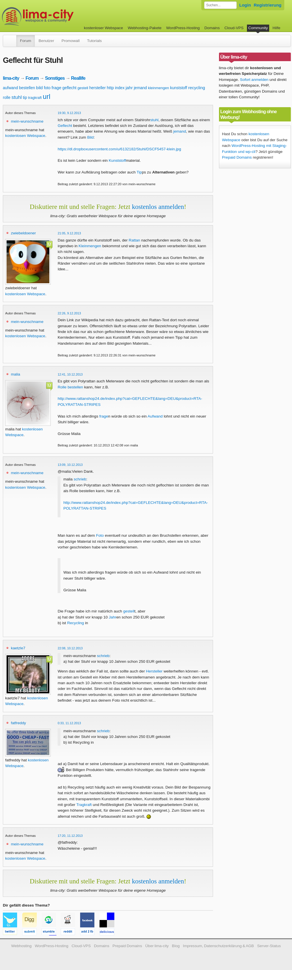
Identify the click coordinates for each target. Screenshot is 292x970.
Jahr (112, 617)
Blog (176, 946)
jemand (140, 87)
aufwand (10, 87)
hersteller (97, 87)
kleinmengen (158, 88)
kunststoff (178, 87)
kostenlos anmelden (158, 206)
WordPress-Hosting (183, 28)
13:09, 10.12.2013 (70, 464)
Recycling (75, 623)
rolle (6, 97)
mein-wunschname (27, 121)
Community (258, 28)
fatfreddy (18, 723)
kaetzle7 (18, 648)
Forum (25, 41)
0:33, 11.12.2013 (69, 723)
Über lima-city (157, 946)
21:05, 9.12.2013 (69, 233)
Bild (90, 137)
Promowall (71, 41)
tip (25, 97)
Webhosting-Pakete (144, 28)
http (110, 87)
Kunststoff (117, 160)
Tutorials (94, 41)
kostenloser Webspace (103, 28)
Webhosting (21, 946)
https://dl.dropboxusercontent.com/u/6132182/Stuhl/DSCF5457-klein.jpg (119, 149)
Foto (100, 535)
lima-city (11, 78)
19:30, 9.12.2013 (69, 113)
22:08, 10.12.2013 (70, 648)
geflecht (69, 87)
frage (56, 87)
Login (245, 5)
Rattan (134, 240)
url (46, 96)
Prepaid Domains (237, 157)
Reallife (78, 78)
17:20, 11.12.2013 (70, 835)
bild (39, 87)
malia (15, 374)
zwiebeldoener (23, 233)
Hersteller (154, 671)
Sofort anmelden (254, 79)
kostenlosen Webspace (25, 135)
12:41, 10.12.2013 (70, 374)
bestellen (27, 87)
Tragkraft (84, 805)
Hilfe (276, 28)
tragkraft (35, 97)
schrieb (80, 479)
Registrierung (267, 5)
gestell (83, 88)
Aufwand (155, 416)
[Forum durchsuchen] (220, 5)
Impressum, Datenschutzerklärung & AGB (218, 946)
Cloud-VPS (234, 28)
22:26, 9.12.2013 (69, 313)
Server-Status (269, 946)
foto (47, 87)
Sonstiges (55, 78)
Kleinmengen (90, 246)
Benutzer (46, 41)
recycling (196, 87)
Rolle (62, 387)
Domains (212, 28)
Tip (139, 172)
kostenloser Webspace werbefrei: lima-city (59, 16)
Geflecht (65, 125)
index (119, 87)
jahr (129, 87)
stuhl (16, 97)
